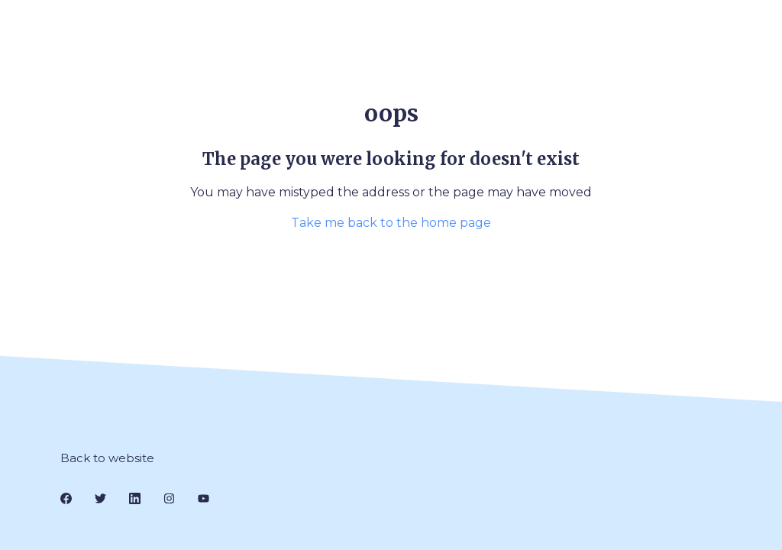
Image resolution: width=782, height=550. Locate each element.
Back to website (107, 458)
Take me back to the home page (391, 222)
